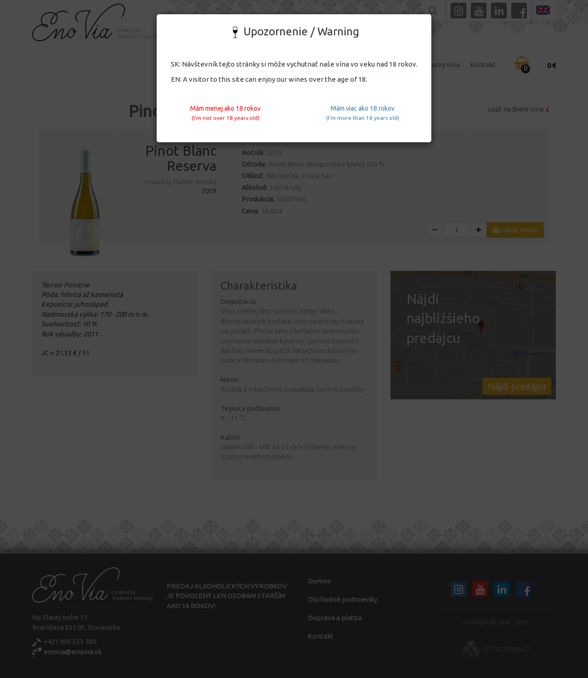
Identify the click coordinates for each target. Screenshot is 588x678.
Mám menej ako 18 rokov (225, 113)
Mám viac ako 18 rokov (362, 113)
